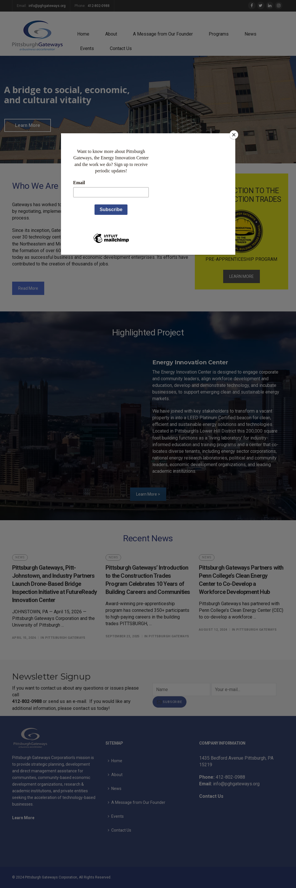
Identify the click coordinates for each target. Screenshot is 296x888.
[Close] (234, 134)
